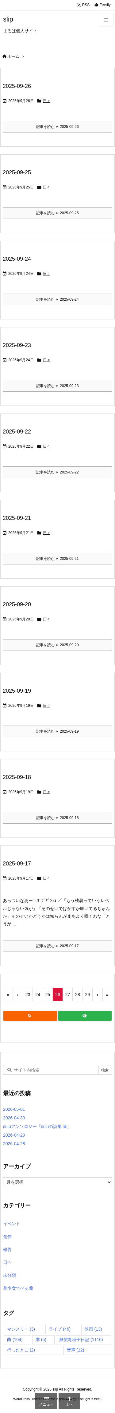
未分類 (9, 1275)
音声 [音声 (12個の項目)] (75, 1350)
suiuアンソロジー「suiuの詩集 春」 (37, 1126)
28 (77, 994)
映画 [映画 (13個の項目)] (93, 1329)
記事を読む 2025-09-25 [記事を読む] (57, 213)
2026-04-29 (14, 1135)
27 (67, 994)
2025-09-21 (17, 518)
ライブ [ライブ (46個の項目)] (60, 1329)
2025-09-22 (17, 432)
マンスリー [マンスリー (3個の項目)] (21, 1329)
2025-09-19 (17, 691)
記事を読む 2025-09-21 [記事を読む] (57, 558)
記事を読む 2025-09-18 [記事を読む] (57, 818)
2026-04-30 (14, 1117)
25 (47, 994)
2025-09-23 (17, 345)
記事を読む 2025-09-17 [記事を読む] (57, 946)
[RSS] (30, 1016)
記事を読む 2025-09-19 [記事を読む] (57, 731)
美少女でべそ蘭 (18, 1288)
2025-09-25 (17, 172)
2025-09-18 (17, 777)
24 (37, 994)
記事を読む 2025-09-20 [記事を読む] (57, 645)
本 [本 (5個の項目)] (41, 1339)
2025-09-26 (17, 86)
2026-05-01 (14, 1109)
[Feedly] (85, 1016)
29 (87, 994)
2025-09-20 (17, 604)
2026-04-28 (14, 1143)
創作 (7, 1236)
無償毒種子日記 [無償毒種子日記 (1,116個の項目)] (81, 1339)
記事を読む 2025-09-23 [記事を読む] (57, 386)
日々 (46, 101)
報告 (7, 1249)
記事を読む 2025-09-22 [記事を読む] (57, 472)
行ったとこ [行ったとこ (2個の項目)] (21, 1350)
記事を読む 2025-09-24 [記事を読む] (57, 299)
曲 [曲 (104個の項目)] (15, 1339)
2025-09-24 (17, 259)
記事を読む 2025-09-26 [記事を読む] (57, 127)
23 (27, 994)
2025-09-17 (17, 864)
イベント (11, 1223)
